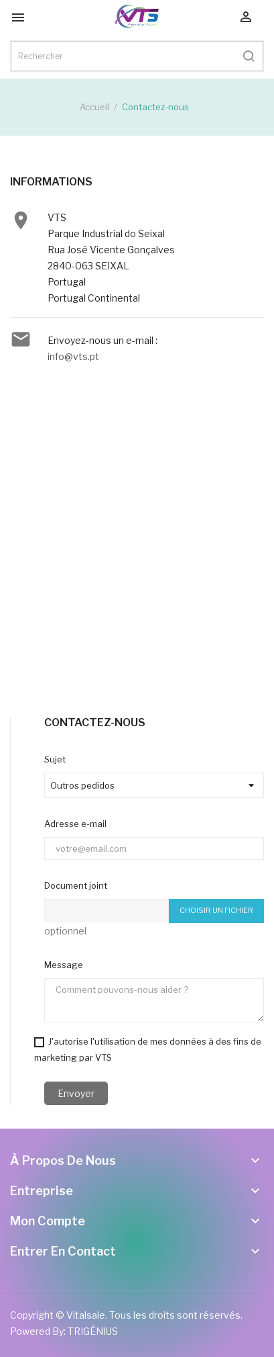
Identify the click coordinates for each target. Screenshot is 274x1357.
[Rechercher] (137, 56)
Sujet (55, 759)
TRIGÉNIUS (93, 1331)
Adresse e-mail (75, 823)
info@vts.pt (73, 356)
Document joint (75, 885)
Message (63, 964)
